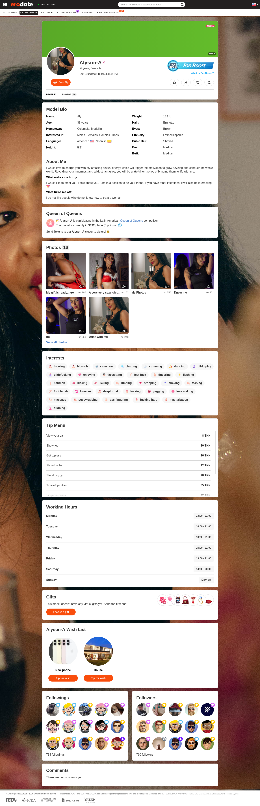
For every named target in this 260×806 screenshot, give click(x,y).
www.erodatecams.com (45, 793)
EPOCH (72, 794)
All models (10, 12)
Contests (87, 12)
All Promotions (67, 12)
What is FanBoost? (202, 73)
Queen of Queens (131, 220)
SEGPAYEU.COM (88, 794)
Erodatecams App (108, 12)
